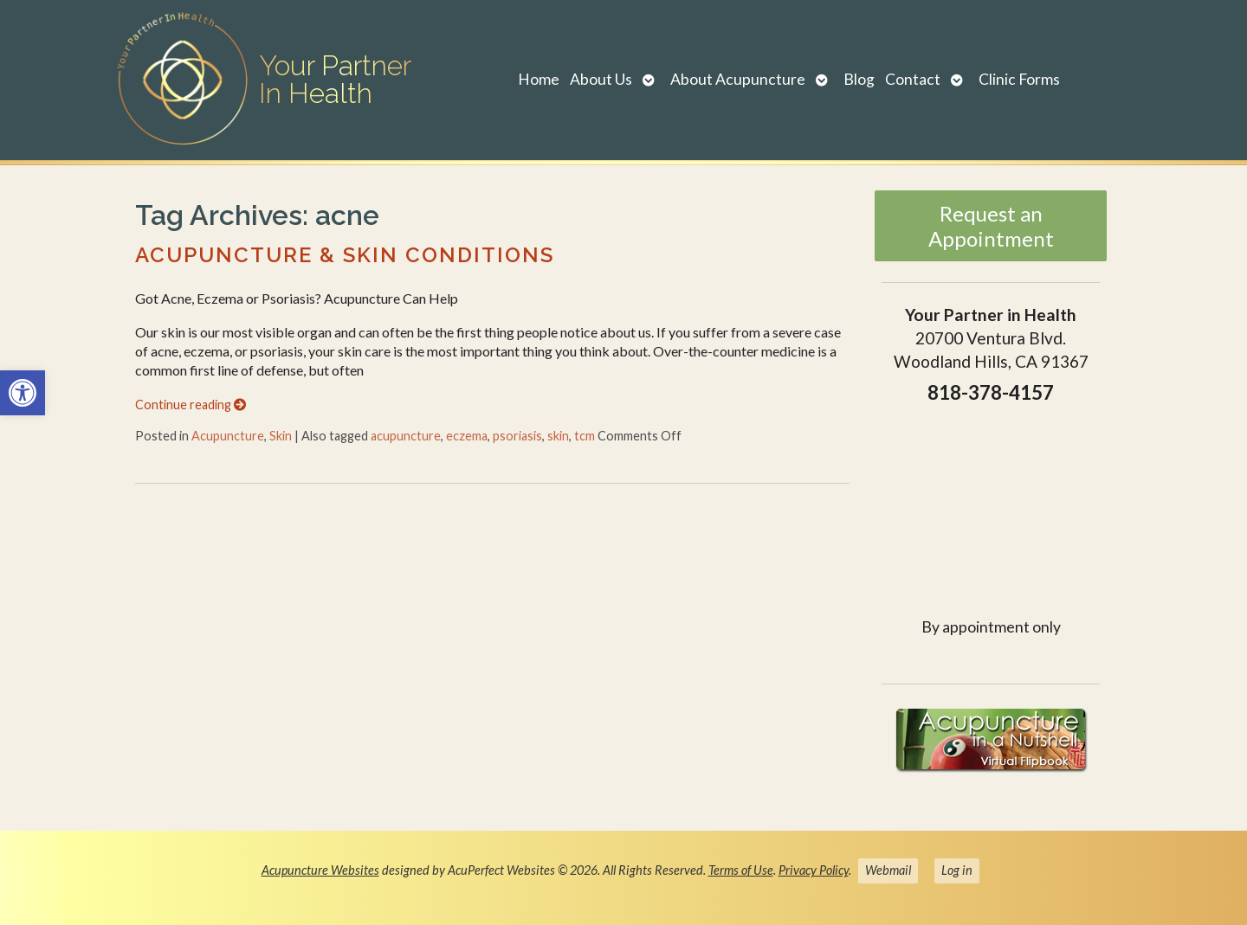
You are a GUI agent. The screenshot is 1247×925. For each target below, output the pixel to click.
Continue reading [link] (190, 404)
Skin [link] (280, 435)
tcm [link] (584, 435)
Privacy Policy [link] (814, 870)
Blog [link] (859, 79)
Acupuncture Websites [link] (320, 870)
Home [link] (538, 79)
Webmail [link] (888, 870)
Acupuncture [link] (227, 435)
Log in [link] (956, 870)
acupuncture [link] (406, 435)
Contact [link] (912, 79)
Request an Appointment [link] (991, 226)
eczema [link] (467, 435)
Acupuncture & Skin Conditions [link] (344, 254)
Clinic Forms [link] (1019, 79)
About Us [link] (601, 79)
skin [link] (558, 435)
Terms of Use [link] (740, 870)
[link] (22, 392)
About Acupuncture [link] (737, 79)
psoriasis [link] (517, 435)
